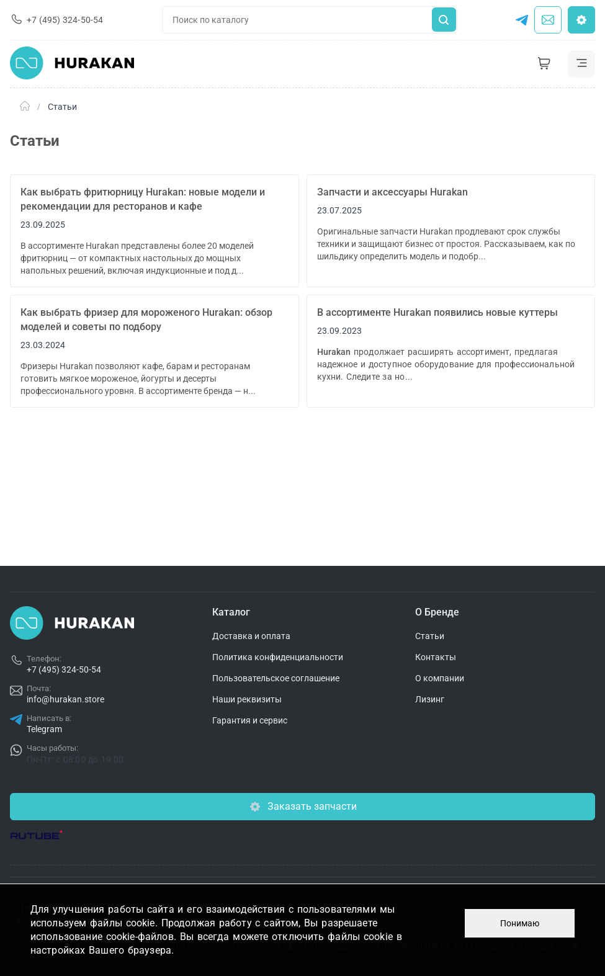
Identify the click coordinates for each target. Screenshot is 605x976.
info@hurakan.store (65, 699)
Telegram (44, 729)
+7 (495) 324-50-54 (64, 669)
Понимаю (519, 923)
